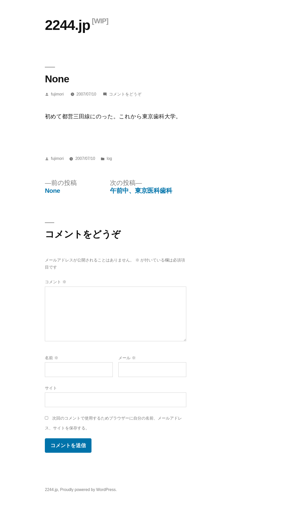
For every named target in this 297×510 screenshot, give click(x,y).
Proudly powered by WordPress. (88, 489)
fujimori (57, 94)
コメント (55, 282)
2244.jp (67, 25)
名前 (51, 358)
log (109, 158)
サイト (51, 388)
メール (127, 358)
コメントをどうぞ (125, 94)
